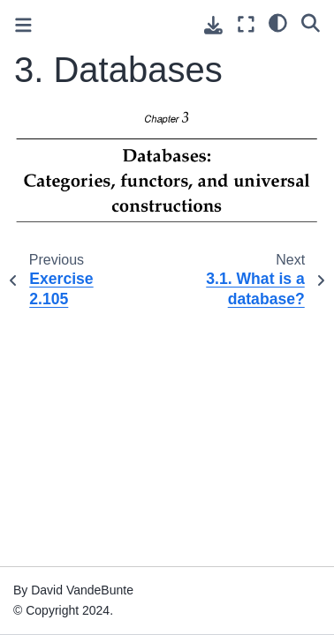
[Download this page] (213, 25)
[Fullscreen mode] (246, 24)
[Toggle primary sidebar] (23, 25)
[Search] (310, 22)
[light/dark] (278, 22)
